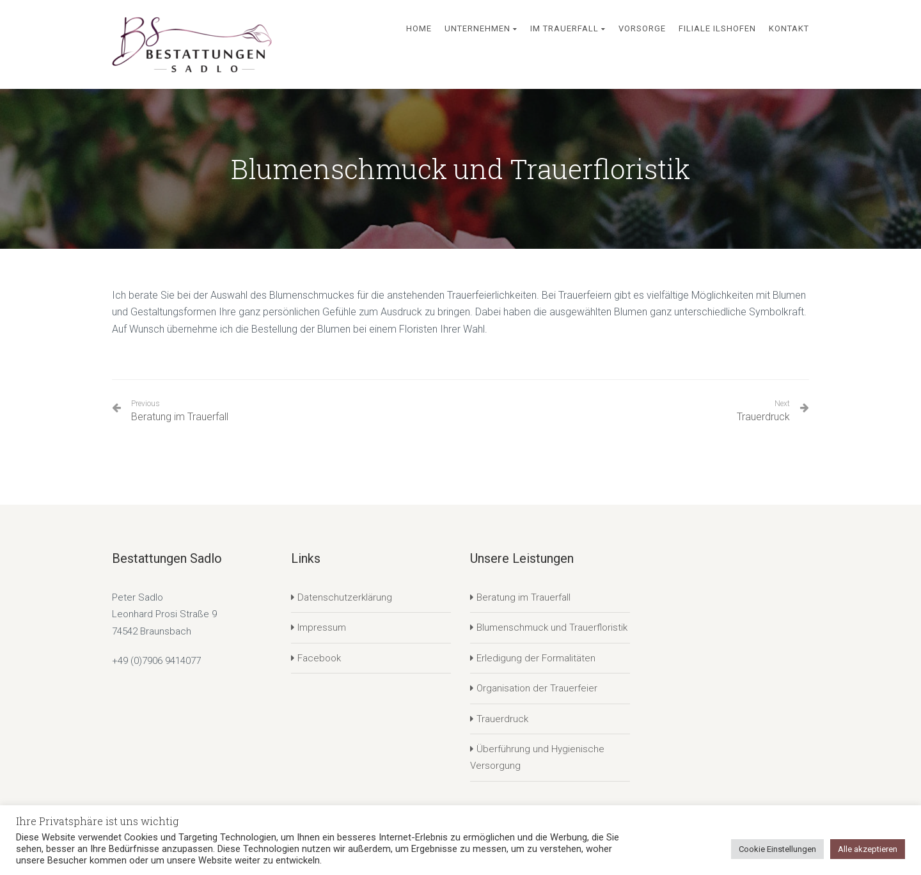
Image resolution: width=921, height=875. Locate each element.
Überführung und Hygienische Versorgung (537, 757)
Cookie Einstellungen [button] (777, 849)
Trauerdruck (763, 417)
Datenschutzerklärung (344, 597)
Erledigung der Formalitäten (535, 658)
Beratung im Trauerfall (179, 411)
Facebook (319, 658)
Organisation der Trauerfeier (536, 688)
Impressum (321, 627)
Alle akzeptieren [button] (867, 849)
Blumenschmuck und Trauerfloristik (551, 627)
